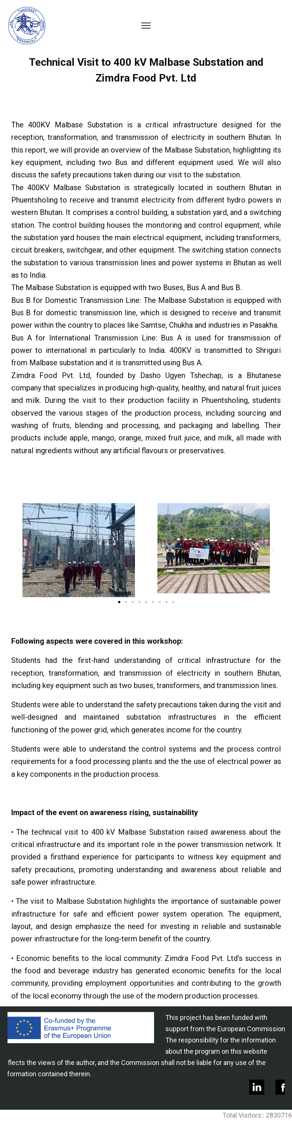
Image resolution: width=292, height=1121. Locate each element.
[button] (119, 602)
